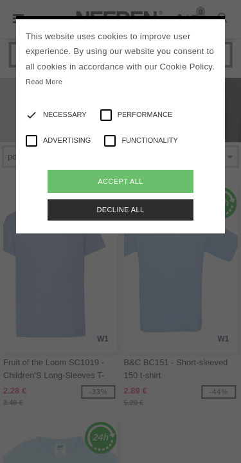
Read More (44, 82)
